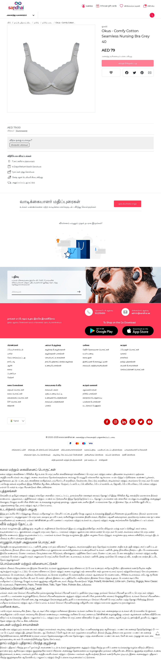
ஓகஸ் (104, 26)
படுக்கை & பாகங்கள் (92, 401)
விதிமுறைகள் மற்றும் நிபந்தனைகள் (66, 460)
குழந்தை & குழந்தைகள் (55, 349)
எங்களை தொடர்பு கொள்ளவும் (37, 454)
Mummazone (21, 130)
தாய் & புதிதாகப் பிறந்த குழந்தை (59, 361)
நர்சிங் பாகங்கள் (90, 393)
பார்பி (9, 353)
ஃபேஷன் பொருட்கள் (129, 349)
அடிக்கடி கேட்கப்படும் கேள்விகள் (68, 454)
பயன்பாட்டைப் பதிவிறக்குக (110, 449)
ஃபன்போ (11, 373)
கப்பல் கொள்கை (112, 454)
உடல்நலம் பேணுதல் (92, 405)
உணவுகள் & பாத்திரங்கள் (56, 397)
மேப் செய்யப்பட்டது (16, 357)
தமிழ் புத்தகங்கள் (127, 361)
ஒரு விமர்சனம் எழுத (127, 203)
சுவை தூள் (87, 357)
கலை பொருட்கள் (14, 393)
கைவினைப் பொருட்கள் (17, 397)
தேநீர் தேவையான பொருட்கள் (96, 349)
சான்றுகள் (103, 460)
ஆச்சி (9, 365)
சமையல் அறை (51, 389)
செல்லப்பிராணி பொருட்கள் (132, 369)
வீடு (9, 22)
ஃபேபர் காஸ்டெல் (15, 349)
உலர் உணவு (88, 353)
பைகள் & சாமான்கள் (129, 365)
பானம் (48, 405)
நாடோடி (11, 361)
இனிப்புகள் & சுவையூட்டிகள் (95, 361)
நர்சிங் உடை (47, 22)
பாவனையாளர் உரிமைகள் (135, 449)
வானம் (123, 353)
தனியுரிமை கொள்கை (94, 454)
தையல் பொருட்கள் (15, 389)
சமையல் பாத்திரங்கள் (54, 401)
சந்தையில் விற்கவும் (19, 144)
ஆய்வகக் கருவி (90, 389)
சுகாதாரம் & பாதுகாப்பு (92, 397)
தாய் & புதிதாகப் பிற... (22, 22)
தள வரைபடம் (90, 460)
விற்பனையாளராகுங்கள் (71, 449)
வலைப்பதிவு (89, 449)
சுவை (9, 369)
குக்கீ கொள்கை (128, 454)
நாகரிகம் (124, 357)
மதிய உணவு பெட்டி (53, 393)
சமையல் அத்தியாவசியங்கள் (95, 365)
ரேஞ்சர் (10, 377)
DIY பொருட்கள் (14, 401)
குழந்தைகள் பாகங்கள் (54, 353)
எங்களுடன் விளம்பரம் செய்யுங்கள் (43, 449)
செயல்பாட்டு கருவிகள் (55, 357)
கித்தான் (10, 405)
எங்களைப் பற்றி (19, 449)
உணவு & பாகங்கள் (53, 365)
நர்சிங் (36, 22)
